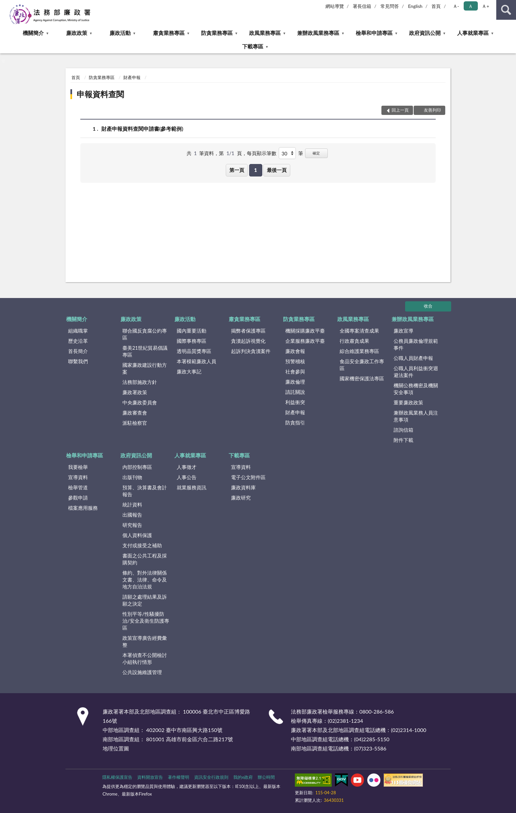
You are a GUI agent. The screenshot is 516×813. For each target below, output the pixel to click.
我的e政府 (243, 777)
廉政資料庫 (243, 487)
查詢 (506, 10)
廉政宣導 (403, 331)
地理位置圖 (116, 748)
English (415, 6)
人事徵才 (186, 467)
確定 (316, 153)
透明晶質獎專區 (194, 351)
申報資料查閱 (100, 94)
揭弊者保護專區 (248, 331)
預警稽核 (295, 361)
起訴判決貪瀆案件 (251, 351)
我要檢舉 (78, 467)
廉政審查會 (134, 413)
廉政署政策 (134, 392)
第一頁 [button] (236, 170)
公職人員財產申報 (413, 358)
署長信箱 (362, 6)
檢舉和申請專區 (374, 33)
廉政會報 (295, 351)
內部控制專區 (137, 467)
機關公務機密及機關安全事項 (416, 388)
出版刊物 (132, 477)
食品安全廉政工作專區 (362, 364)
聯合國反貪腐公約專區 (144, 334)
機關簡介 (33, 33)
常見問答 (389, 6)
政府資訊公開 (425, 33)
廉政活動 (120, 33)
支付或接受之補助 (142, 545)
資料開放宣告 (150, 777)
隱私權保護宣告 (117, 777)
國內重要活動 (191, 331)
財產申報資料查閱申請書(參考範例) (142, 128)
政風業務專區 (265, 33)
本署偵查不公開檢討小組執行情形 (144, 658)
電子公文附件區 (248, 477)
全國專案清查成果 (359, 331)
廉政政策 (76, 33)
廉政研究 (241, 498)
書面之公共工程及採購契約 (144, 559)
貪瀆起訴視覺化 (248, 341)
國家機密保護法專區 (362, 378)
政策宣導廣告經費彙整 (144, 641)
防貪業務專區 (217, 33)
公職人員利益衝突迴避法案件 (416, 371)
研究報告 (132, 525)
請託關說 (295, 392)
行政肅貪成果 (354, 341)
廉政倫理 (295, 382)
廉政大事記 (189, 371)
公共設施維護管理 (142, 672)
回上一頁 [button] (400, 110)
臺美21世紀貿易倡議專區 (145, 351)
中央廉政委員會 (139, 402)
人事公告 (186, 477)
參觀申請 (78, 498)
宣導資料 (78, 477)
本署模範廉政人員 (196, 361)
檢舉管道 (78, 487)
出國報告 (132, 515)
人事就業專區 (473, 33)
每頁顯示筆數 (261, 153)
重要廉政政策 (408, 402)
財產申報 (132, 77)
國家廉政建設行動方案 (144, 368)
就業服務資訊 (191, 487)
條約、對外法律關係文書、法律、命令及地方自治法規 (144, 579)
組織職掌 (78, 331)
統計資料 (132, 504)
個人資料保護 (137, 535)
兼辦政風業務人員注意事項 (416, 416)
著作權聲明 (178, 777)
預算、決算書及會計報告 (144, 490)
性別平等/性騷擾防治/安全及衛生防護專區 (145, 621)
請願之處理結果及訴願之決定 (144, 600)
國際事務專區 (191, 341)
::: (5, 5)
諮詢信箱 (403, 430)
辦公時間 (266, 777)
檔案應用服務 (83, 508)
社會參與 (295, 371)
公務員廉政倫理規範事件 (416, 344)
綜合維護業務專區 (359, 351)
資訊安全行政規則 (211, 777)
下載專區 (252, 46)
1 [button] (255, 170)
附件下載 (403, 440)
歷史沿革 (78, 341)
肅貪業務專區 (169, 33)
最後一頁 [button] (277, 170)
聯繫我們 (78, 361)
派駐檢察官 (134, 423)
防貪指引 (295, 422)
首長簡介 (78, 351)
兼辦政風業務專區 (318, 33)
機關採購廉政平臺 (305, 331)
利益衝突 (295, 402)
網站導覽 (334, 6)
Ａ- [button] (456, 6)
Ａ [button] (470, 6)
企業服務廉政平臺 (305, 341)
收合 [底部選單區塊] (428, 306)
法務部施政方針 (139, 382)
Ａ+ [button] (485, 6)
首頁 (436, 6)
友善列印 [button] (432, 110)
